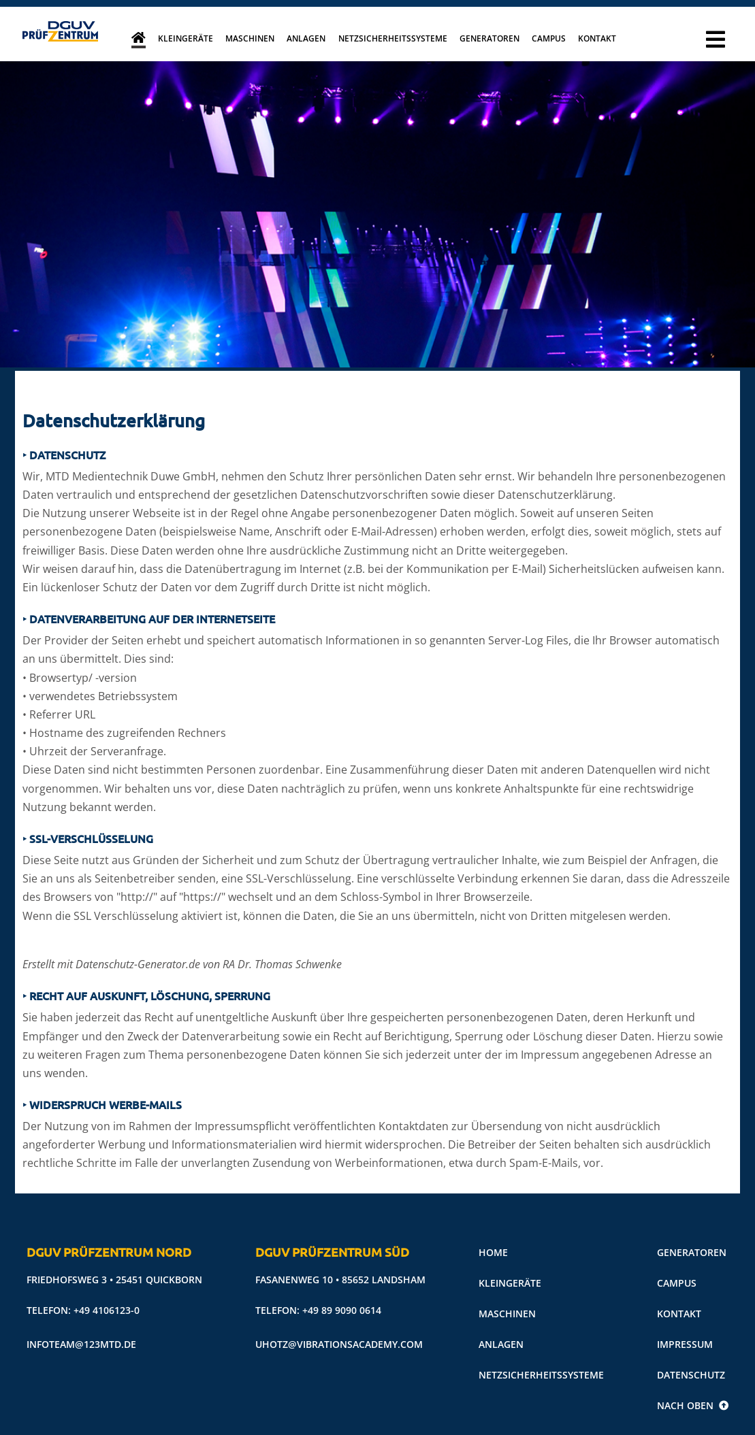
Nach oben (692, 1405)
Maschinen (249, 38)
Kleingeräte (185, 38)
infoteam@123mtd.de (81, 1344)
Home (493, 1252)
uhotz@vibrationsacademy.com (339, 1344)
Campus (549, 38)
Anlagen (306, 38)
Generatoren (489, 38)
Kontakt (597, 38)
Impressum (685, 1344)
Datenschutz (691, 1374)
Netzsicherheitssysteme (392, 38)
